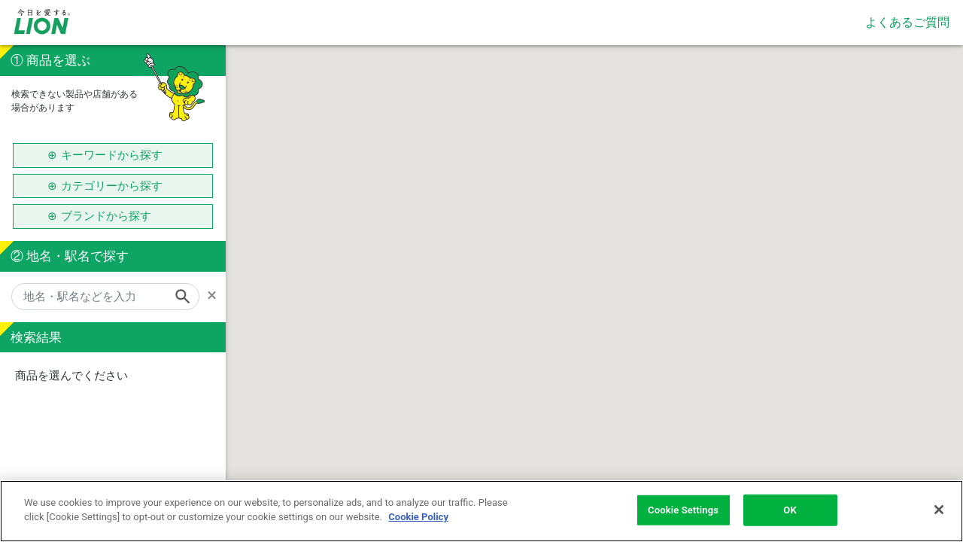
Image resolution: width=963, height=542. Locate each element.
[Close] (938, 509)
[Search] (187, 296)
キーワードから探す (112, 155)
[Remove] (216, 295)
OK (789, 510)
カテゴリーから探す (112, 186)
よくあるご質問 (907, 22)
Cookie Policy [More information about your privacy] (418, 516)
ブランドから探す (112, 216)
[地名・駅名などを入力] (105, 296)
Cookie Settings (683, 510)
